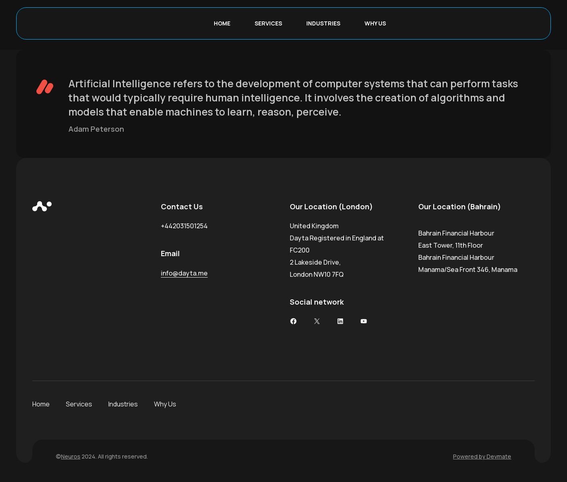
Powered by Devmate (482, 456)
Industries (123, 404)
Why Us (165, 404)
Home (41, 404)
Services (79, 404)
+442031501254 (184, 225)
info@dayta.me (184, 273)
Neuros (70, 456)
